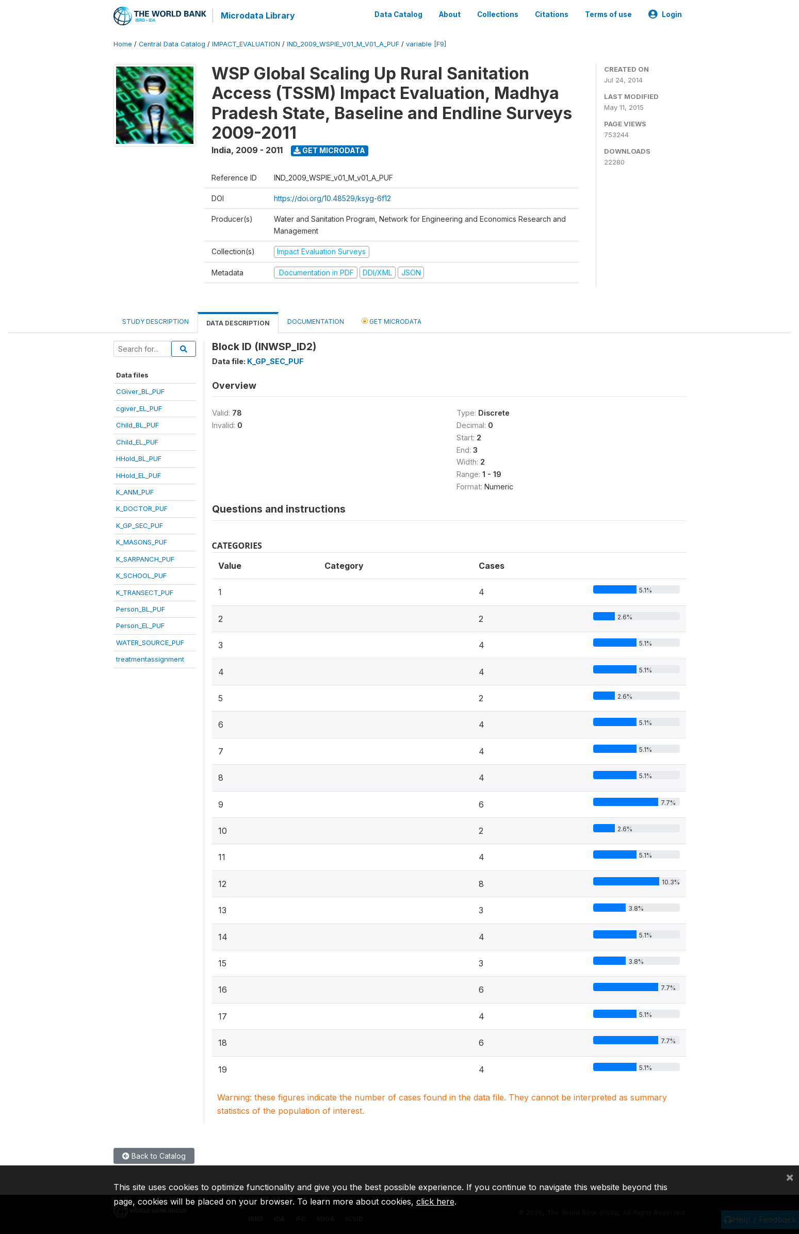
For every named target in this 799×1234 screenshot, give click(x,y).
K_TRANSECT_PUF (144, 592)
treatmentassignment (150, 658)
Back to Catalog (154, 1155)
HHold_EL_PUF (138, 475)
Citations (551, 14)
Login (665, 14)
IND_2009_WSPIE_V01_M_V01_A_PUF (343, 43)
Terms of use (608, 14)
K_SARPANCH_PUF (145, 558)
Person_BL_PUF (140, 608)
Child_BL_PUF (137, 424)
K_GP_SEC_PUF (139, 525)
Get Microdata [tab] (391, 320)
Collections (497, 14)
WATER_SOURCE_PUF (150, 642)
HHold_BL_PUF (138, 458)
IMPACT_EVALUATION (246, 43)
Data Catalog (398, 14)
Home (122, 43)
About (450, 14)
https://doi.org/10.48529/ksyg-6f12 (332, 197)
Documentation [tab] (315, 321)
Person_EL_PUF (140, 625)
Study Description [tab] (155, 321)
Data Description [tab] (238, 322)
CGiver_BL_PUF (140, 391)
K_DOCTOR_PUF (142, 508)
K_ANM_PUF (135, 491)
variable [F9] (426, 43)
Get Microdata (329, 149)
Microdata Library (258, 15)
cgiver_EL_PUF (139, 408)
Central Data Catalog (172, 43)
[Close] (790, 1177)
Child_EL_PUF (137, 441)
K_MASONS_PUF (141, 541)
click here (435, 1201)
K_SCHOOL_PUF (141, 575)
